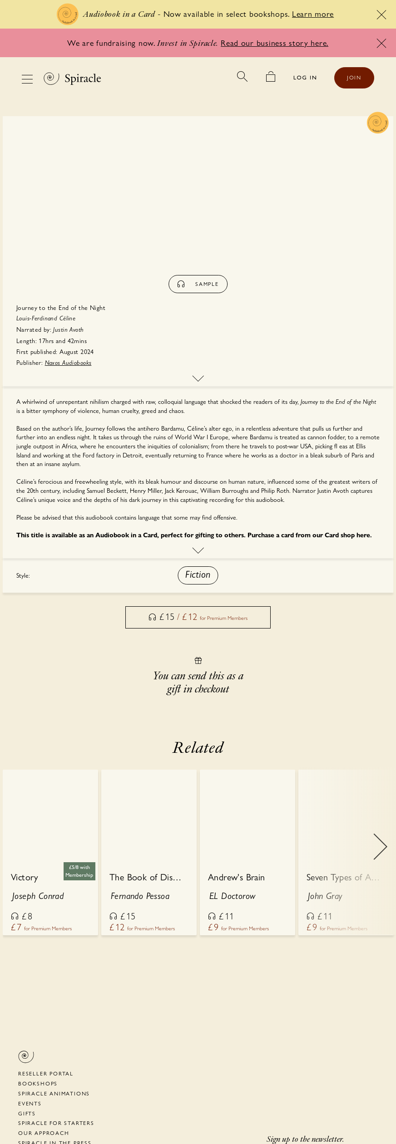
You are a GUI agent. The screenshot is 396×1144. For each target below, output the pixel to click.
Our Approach (43, 1133)
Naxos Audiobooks (68, 363)
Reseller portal (46, 1073)
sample (198, 284)
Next (380, 853)
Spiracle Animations (54, 1093)
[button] (198, 575)
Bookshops (38, 1083)
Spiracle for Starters (56, 1123)
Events (30, 1103)
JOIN (354, 77)
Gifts (27, 1113)
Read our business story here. (274, 43)
